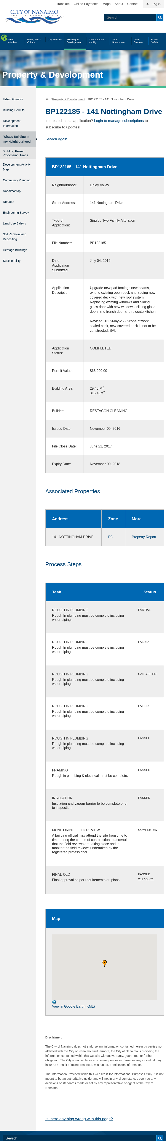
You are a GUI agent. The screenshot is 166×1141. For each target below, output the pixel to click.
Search (159, 17)
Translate (63, 4)
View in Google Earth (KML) (73, 1025)
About (119, 4)
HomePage (47, 98)
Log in (156, 4)
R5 (108, 549)
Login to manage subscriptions (119, 128)
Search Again (56, 147)
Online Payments (86, 4)
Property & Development (52, 74)
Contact (132, 4)
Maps (107, 4)
